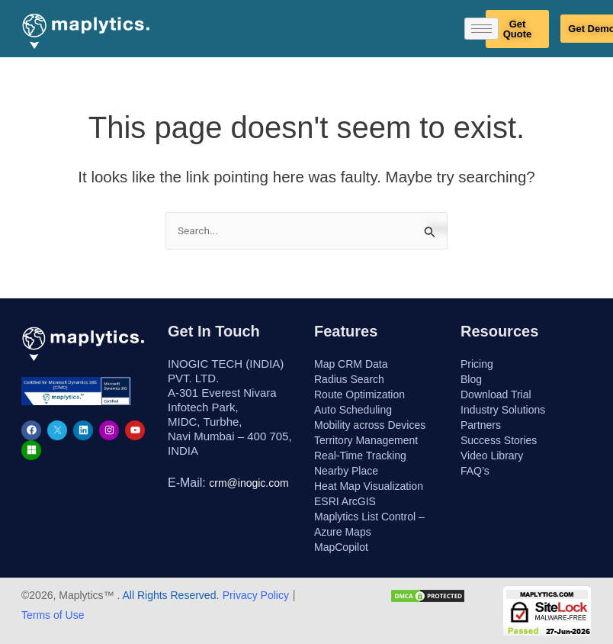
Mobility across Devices (369, 425)
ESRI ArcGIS (345, 501)
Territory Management (366, 440)
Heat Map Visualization (368, 486)
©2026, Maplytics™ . (70, 595)
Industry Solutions (503, 410)
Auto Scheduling (353, 410)
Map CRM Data (350, 364)
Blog (471, 379)
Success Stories (499, 440)
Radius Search (349, 379)
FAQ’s (475, 471)
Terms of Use (52, 615)
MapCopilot (341, 547)
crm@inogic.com (248, 483)
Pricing (477, 364)
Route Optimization (359, 394)
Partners (481, 425)
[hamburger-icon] (481, 29)
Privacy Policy (256, 595)
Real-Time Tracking (360, 455)
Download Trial (496, 394)
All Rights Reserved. (169, 595)
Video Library (492, 455)
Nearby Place (346, 471)
